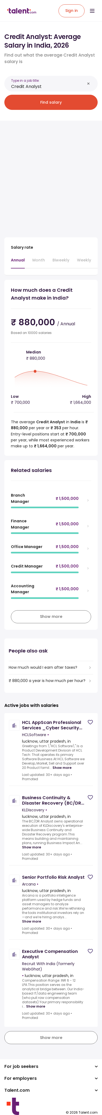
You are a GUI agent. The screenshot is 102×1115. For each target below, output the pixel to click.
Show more (62, 768)
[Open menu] (92, 11)
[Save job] (90, 722)
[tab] (18, 262)
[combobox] (48, 86)
